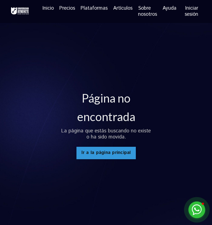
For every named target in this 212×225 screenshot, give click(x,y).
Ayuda (169, 9)
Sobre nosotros (147, 11)
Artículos (122, 9)
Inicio (48, 9)
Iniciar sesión (191, 11)
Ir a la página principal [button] (106, 153)
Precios (67, 9)
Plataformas (94, 9)
